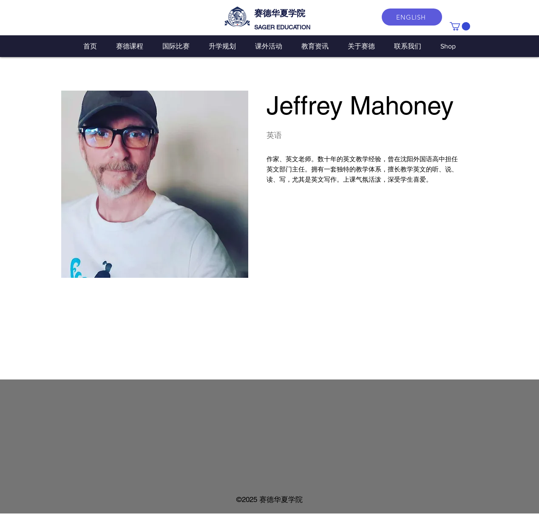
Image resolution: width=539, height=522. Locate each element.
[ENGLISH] (412, 17)
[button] (460, 26)
